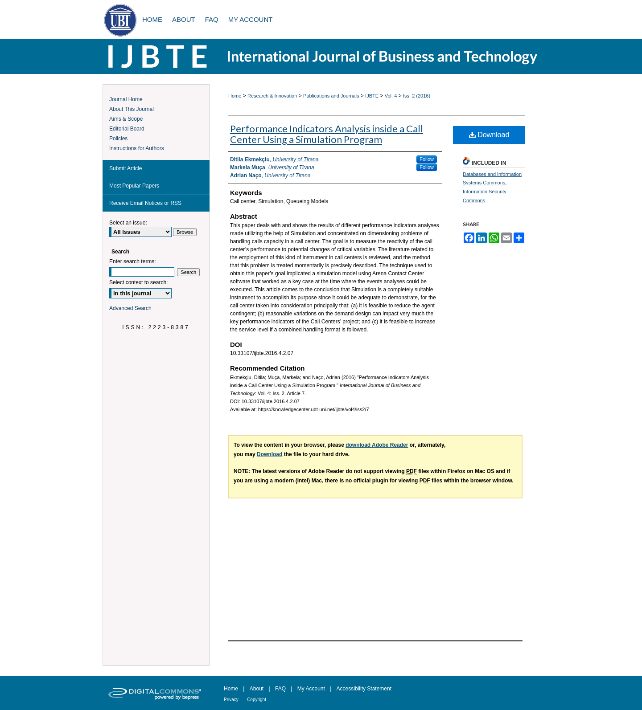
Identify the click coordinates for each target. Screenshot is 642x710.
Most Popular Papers (134, 186)
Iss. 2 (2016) (416, 95)
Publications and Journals (331, 95)
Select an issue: (128, 223)
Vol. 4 (391, 95)
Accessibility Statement (364, 689)
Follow (427, 159)
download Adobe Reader (377, 445)
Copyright (256, 699)
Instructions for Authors (136, 148)
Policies (118, 138)
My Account (311, 689)
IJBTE (372, 95)
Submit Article (125, 168)
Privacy (231, 699)
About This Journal (131, 109)
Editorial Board (126, 129)
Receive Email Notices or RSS (145, 203)
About (256, 689)
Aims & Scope (126, 119)
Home (234, 95)
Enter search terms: (132, 261)
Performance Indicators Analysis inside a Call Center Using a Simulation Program (326, 133)
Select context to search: (138, 282)
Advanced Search (130, 308)
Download (489, 135)
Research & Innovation (272, 95)
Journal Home (126, 99)
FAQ (280, 689)
